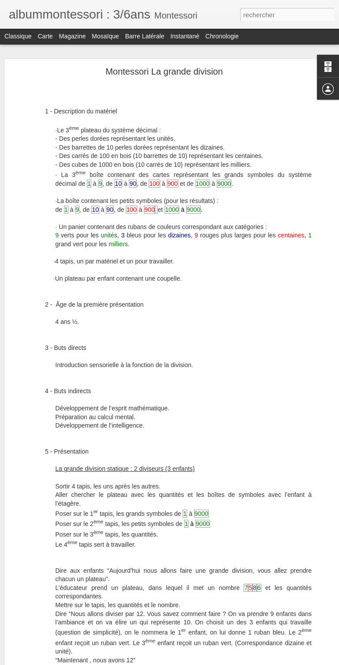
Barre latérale (144, 36)
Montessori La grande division (164, 71)
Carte (45, 36)
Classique (17, 36)
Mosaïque (105, 36)
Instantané (184, 36)
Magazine (72, 36)
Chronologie (222, 36)
